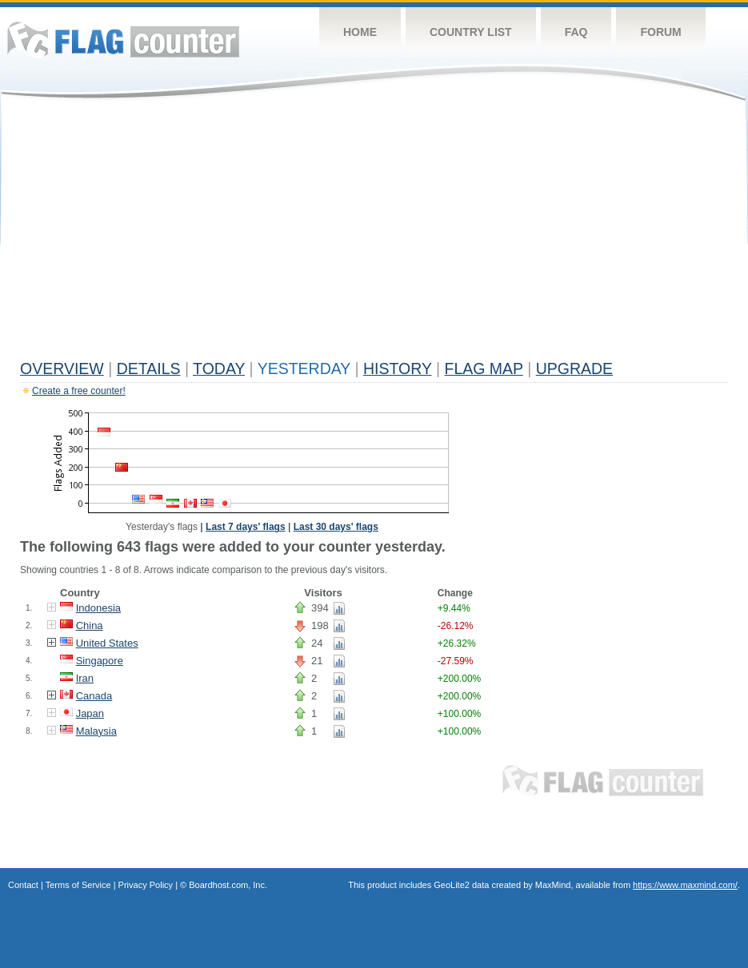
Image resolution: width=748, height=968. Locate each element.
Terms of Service (78, 885)
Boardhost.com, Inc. (228, 885)
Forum (660, 32)
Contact (23, 885)
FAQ (576, 32)
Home (360, 32)
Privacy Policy (145, 885)
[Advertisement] (374, 233)
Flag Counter (123, 40)
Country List (471, 32)
